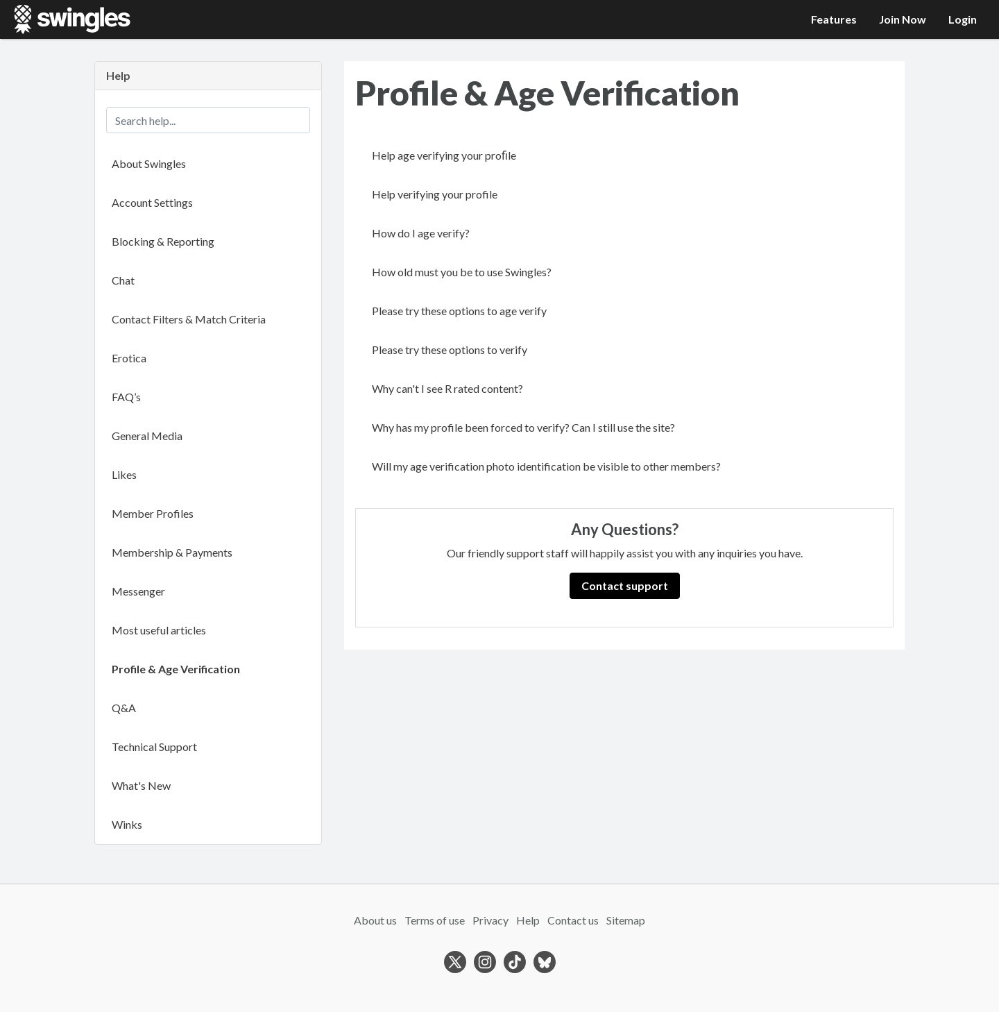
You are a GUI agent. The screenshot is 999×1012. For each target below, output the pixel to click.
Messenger (138, 591)
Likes (124, 474)
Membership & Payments (172, 552)
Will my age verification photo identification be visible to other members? (546, 466)
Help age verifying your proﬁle (444, 155)
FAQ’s (126, 396)
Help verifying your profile (434, 194)
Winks (127, 824)
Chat (123, 280)
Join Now (902, 19)
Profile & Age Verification (176, 668)
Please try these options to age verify (459, 310)
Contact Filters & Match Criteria (189, 319)
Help (528, 920)
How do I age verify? (421, 232)
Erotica (129, 357)
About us (375, 920)
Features (834, 19)
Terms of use (434, 920)
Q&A (124, 707)
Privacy (490, 920)
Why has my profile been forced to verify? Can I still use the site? (523, 427)
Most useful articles (159, 629)
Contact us (573, 920)
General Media (147, 435)
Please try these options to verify (449, 349)
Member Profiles (153, 513)
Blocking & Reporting (163, 241)
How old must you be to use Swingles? (462, 271)
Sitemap (625, 920)
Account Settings (152, 202)
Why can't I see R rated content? (447, 388)
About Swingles (149, 163)
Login (962, 19)
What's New (141, 785)
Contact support (624, 585)
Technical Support (154, 746)
